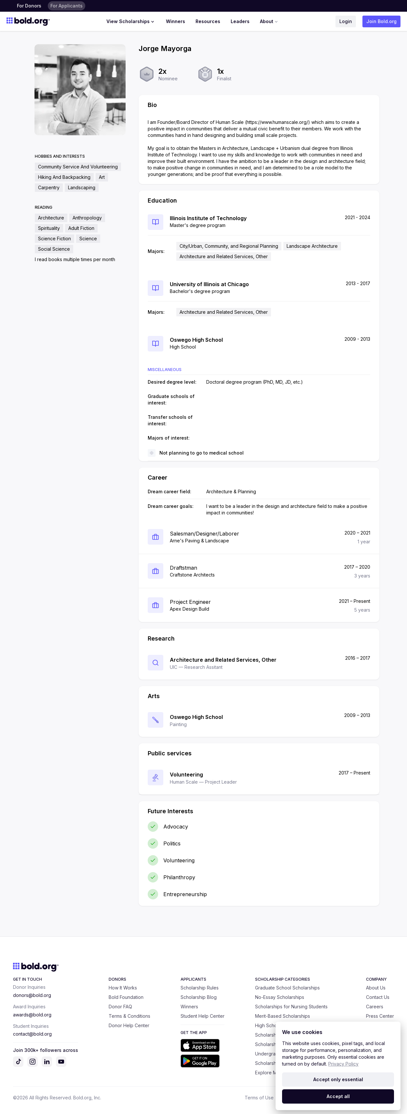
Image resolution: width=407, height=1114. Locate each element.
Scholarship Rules (200, 987)
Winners (175, 21)
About (269, 21)
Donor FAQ (120, 1006)
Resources (208, 21)
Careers (374, 1006)
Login (345, 21)
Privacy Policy (343, 1064)
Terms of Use (259, 1097)
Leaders (240, 21)
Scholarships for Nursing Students (291, 1006)
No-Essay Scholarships (279, 997)
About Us (376, 987)
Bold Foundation (126, 997)
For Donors (29, 5)
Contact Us (377, 997)
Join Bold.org (381, 21)
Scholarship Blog (199, 997)
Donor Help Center (129, 1025)
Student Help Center (202, 1016)
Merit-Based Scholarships (282, 1016)
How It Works (123, 987)
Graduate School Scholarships (287, 987)
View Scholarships (131, 21)
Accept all (338, 1096)
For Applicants (66, 5)
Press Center (380, 1016)
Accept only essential (338, 1079)
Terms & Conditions (129, 1016)
